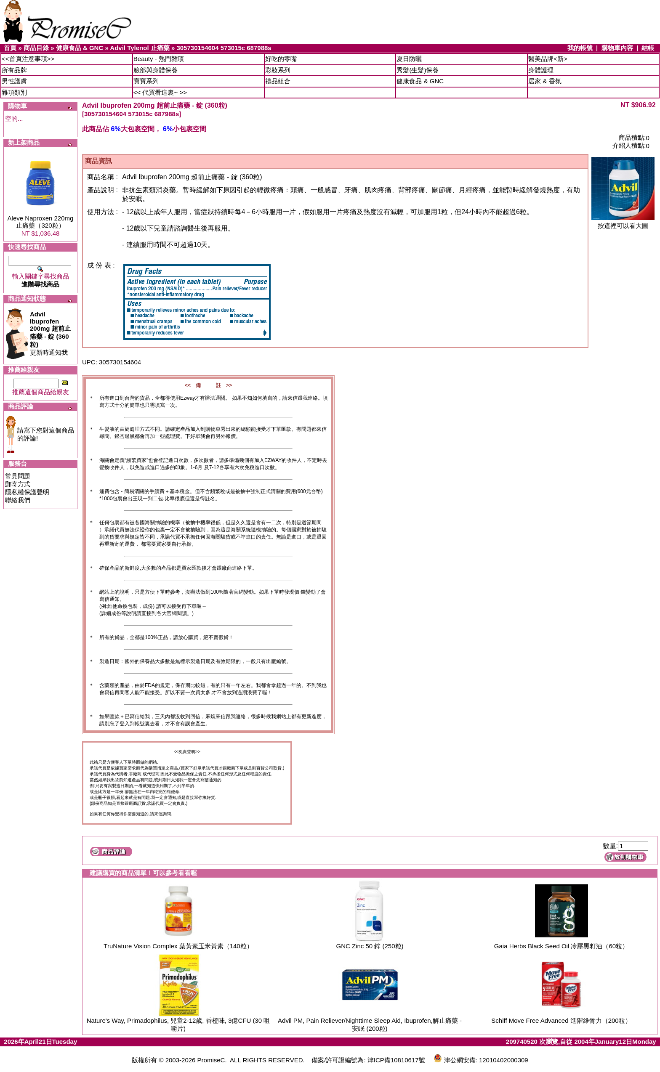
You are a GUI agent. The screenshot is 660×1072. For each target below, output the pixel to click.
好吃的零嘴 (281, 58)
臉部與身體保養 (155, 70)
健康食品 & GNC (80, 47)
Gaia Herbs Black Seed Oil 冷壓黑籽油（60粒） (561, 946)
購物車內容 (617, 47)
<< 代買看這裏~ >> (160, 92)
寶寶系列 (146, 81)
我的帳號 (580, 47)
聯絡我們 (17, 500)
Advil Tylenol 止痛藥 (139, 47)
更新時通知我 (50, 333)
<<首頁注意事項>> (28, 58)
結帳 (647, 47)
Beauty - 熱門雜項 (158, 58)
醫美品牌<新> (547, 58)
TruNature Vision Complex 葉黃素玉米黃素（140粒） (178, 946)
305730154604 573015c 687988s (223, 47)
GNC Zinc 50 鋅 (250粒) (369, 946)
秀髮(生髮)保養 (418, 70)
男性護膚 (14, 81)
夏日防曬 (409, 58)
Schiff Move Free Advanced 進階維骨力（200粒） (561, 1020)
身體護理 (541, 70)
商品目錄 (36, 47)
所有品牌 (14, 70)
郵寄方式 (17, 484)
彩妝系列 (277, 70)
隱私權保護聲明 (27, 492)
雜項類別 (14, 92)
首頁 (10, 47)
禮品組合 (277, 81)
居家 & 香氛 (544, 81)
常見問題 (17, 476)
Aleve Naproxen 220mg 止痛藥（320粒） (41, 222)
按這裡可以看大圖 (623, 222)
